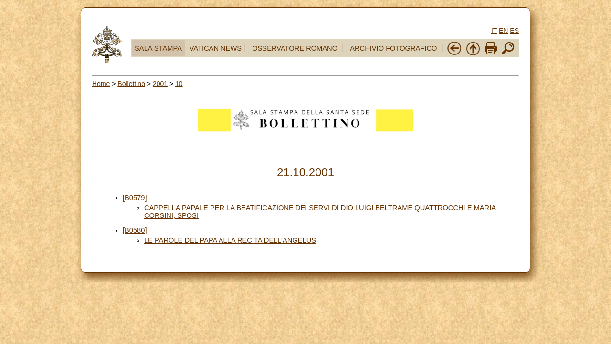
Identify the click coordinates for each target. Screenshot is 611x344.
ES (514, 30)
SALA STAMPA (158, 48)
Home (101, 83)
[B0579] (135, 198)
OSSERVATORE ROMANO (294, 48)
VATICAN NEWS (216, 48)
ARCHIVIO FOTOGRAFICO (393, 48)
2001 (160, 83)
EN (503, 30)
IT (494, 30)
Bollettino (131, 83)
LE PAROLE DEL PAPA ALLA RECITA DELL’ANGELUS (230, 240)
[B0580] (135, 230)
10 (179, 83)
